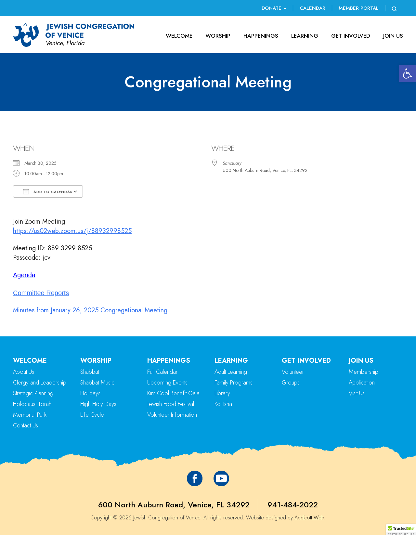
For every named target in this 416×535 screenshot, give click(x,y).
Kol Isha (223, 404)
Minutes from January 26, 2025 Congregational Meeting (90, 310)
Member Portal (359, 8)
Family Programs (233, 382)
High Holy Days (98, 404)
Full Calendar (162, 372)
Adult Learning (230, 372)
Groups (291, 382)
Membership (363, 372)
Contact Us (25, 425)
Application (362, 382)
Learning (304, 36)
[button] (407, 73)
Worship (217, 36)
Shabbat (89, 372)
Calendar (312, 8)
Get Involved (350, 36)
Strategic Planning (33, 393)
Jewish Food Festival (170, 404)
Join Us (393, 36)
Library (222, 393)
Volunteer (293, 372)
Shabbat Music (97, 382)
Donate (274, 8)
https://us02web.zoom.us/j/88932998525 (72, 231)
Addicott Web (309, 517)
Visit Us (357, 393)
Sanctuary (232, 163)
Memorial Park (29, 415)
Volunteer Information (172, 415)
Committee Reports (41, 292)
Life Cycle (92, 415)
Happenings (260, 36)
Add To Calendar (48, 191)
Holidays (90, 393)
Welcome (179, 36)
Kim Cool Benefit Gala (173, 393)
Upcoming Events (167, 382)
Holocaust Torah (32, 404)
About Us (23, 372)
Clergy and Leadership (39, 382)
